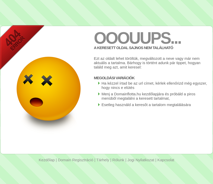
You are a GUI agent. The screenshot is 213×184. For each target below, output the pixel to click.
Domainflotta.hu (127, 94)
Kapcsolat (166, 160)
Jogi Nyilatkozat (140, 160)
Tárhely (102, 160)
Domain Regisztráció (75, 160)
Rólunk (118, 160)
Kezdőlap (47, 160)
